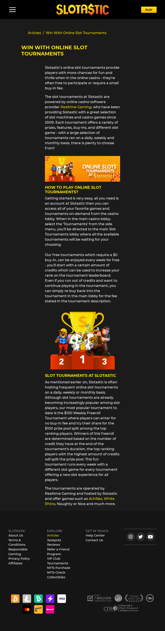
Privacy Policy (19, 559)
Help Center (95, 535)
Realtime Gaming (76, 107)
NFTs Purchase (58, 568)
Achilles (95, 499)
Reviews (53, 545)
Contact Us (94, 540)
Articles (53, 535)
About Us (15, 535)
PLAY (148, 9)
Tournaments (57, 563)
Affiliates (15, 563)
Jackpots (54, 540)
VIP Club (53, 559)
